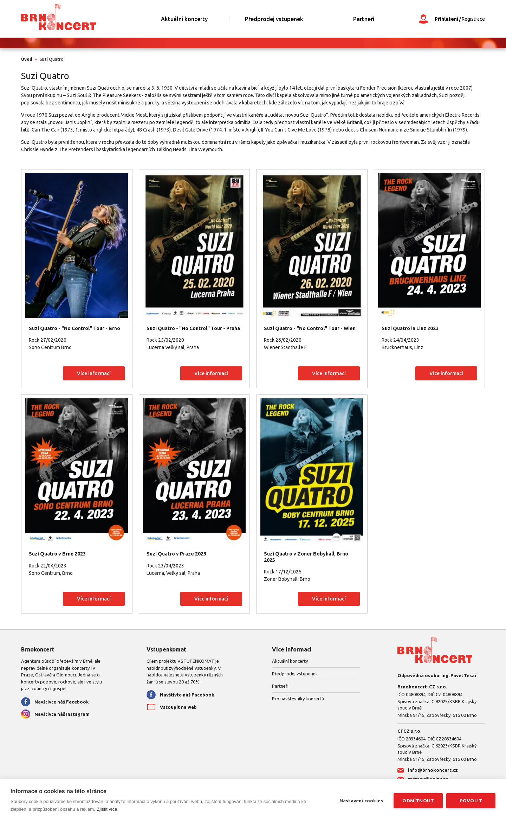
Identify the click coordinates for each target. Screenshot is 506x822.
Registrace (473, 19)
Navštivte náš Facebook (61, 701)
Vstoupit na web (178, 707)
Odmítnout (418, 800)
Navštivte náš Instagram (62, 714)
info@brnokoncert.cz (433, 770)
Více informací (94, 373)
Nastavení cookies (361, 800)
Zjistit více (107, 809)
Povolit (471, 800)
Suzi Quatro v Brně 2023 (57, 554)
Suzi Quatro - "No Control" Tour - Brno (74, 328)
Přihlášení (446, 19)
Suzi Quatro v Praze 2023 (176, 554)
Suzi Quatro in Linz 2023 (410, 328)
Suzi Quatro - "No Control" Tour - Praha (193, 328)
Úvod (26, 59)
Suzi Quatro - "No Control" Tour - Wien (310, 328)
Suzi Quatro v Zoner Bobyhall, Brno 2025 (306, 557)
